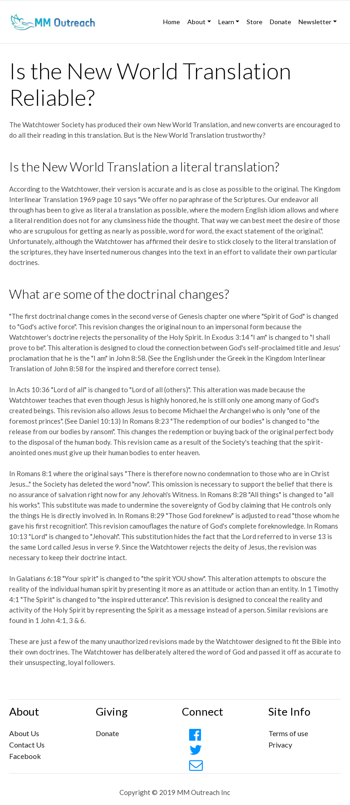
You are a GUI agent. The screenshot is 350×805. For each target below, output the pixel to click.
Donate (280, 22)
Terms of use (288, 733)
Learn (226, 22)
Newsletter (315, 22)
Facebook (25, 756)
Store (254, 22)
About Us (24, 733)
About (196, 22)
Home (171, 22)
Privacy (280, 744)
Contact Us (27, 744)
